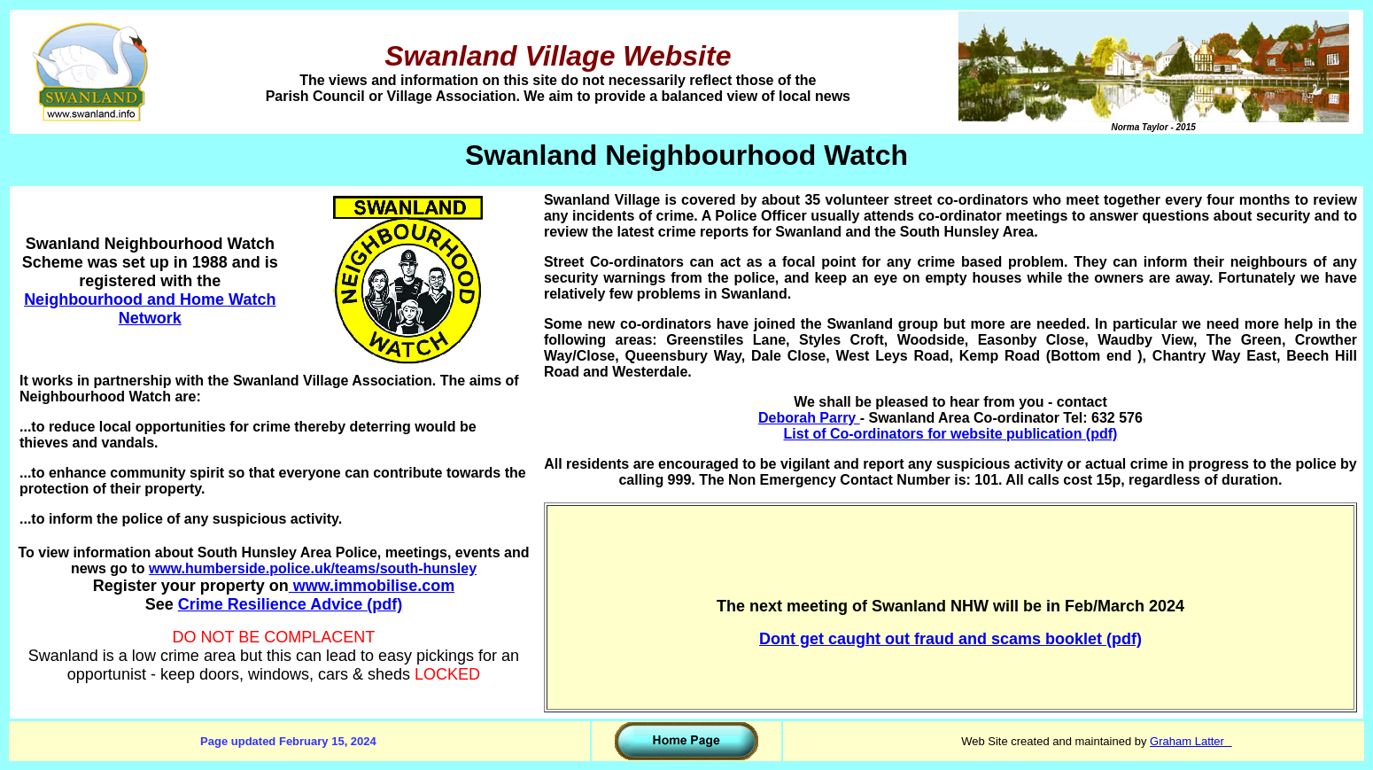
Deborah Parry (809, 417)
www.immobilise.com (371, 586)
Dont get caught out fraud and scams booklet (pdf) (950, 639)
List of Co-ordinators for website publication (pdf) (951, 433)
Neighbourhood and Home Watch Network (149, 309)
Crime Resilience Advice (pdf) (290, 604)
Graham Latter (1187, 741)
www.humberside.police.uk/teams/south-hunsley (313, 568)
